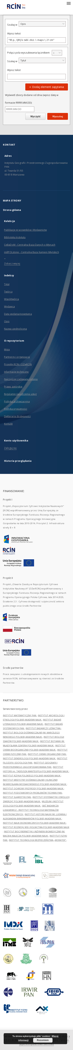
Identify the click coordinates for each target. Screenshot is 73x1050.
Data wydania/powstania (18, 314)
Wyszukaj (57, 116)
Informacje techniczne (16, 371)
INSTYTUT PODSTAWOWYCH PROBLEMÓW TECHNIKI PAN (32, 792)
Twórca (8, 291)
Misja (7, 349)
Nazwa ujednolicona (15, 328)
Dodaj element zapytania (46, 87)
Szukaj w (12, 24)
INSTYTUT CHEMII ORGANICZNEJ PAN (47, 754)
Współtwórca (11, 299)
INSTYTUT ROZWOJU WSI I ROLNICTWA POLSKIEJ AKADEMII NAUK (36, 827)
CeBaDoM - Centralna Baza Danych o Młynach (29, 244)
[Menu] (68, 3)
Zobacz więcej (12, 263)
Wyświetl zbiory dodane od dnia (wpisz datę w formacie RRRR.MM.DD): (31, 98)
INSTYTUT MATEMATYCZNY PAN (20, 715)
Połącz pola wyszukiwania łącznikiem (28, 52)
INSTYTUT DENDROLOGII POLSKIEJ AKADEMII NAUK (29, 758)
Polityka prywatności (15, 409)
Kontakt (8, 423)
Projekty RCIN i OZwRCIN (18, 364)
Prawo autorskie (13, 386)
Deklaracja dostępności (17, 416)
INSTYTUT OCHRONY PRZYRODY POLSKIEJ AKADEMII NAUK (33, 788)
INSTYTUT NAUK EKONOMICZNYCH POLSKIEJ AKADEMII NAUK (34, 822)
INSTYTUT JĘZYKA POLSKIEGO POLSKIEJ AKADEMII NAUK (32, 775)
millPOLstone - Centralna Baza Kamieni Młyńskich (31, 252)
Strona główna (12, 210)
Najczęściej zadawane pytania (21, 379)
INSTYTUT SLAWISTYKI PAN (17, 797)
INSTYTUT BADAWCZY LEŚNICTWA (43, 728)
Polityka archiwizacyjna (17, 401)
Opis (6, 321)
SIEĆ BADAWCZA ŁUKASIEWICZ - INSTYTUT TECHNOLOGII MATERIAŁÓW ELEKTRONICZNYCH (31, 810)
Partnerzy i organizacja (17, 357)
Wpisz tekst (14, 33)
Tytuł (7, 284)
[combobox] (42, 24)
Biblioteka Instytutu (15, 237)
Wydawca (9, 306)
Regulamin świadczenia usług (20, 394)
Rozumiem (43, 1040)
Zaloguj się (10, 448)
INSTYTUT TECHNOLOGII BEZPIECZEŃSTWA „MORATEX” (37, 840)
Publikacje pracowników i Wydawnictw (25, 230)
